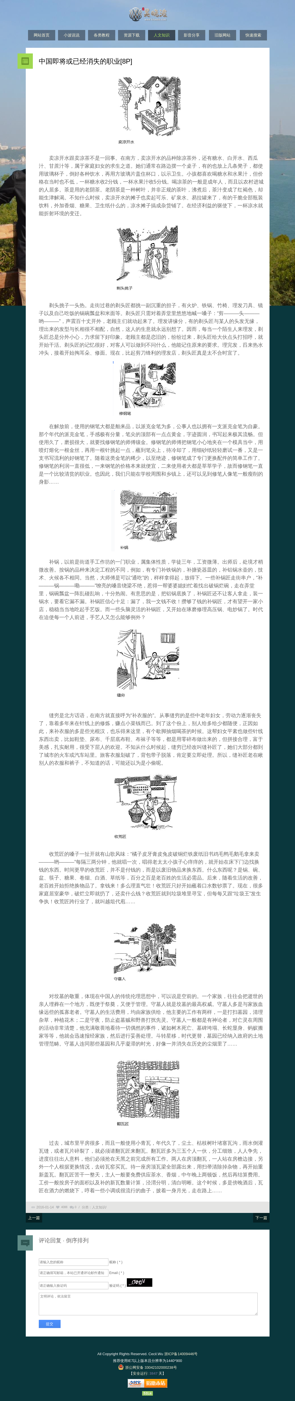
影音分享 (192, 35)
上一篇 (34, 1217)
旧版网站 (222, 35)
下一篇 (261, 1217)
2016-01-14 (45, 1207)
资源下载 (132, 35)
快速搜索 (253, 35)
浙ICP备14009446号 (181, 1354)
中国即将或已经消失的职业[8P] (85, 61)
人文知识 (162, 35)
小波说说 (72, 35)
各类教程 (102, 35)
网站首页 (42, 35)
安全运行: (141, 1373)
